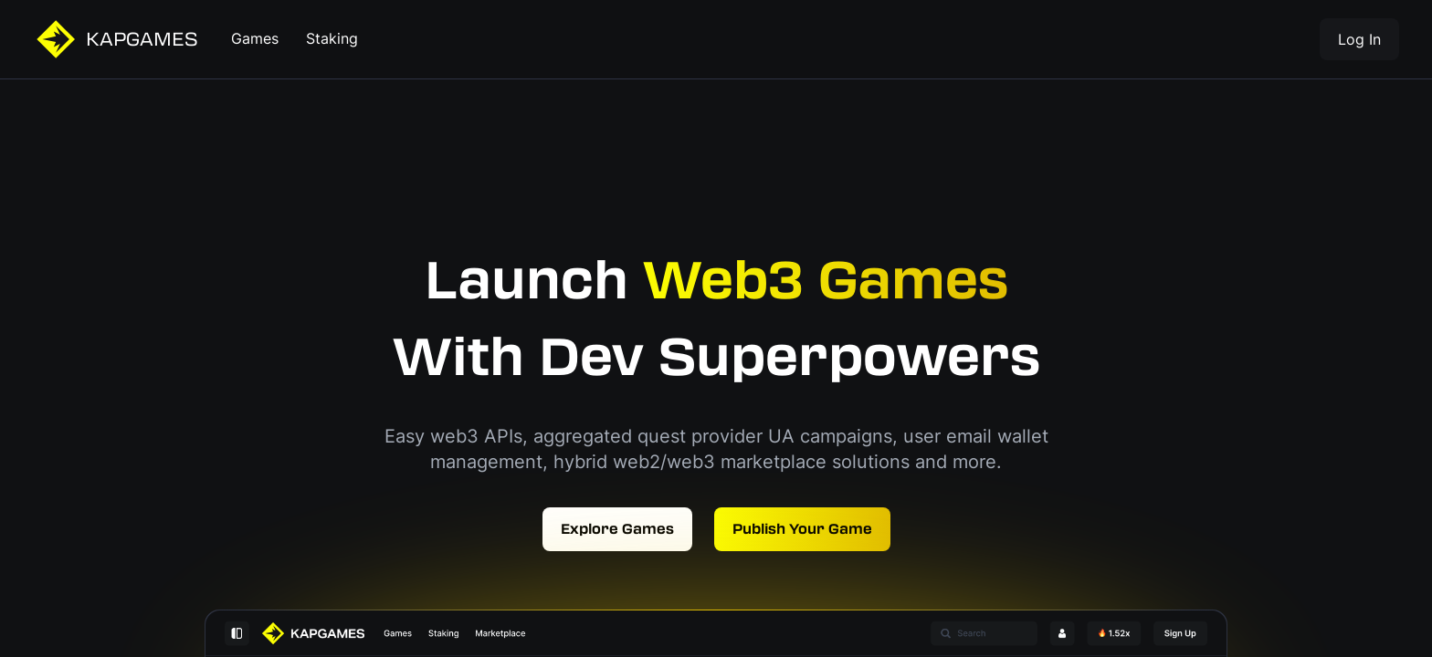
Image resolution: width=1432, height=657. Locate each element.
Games (255, 39)
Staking (332, 39)
